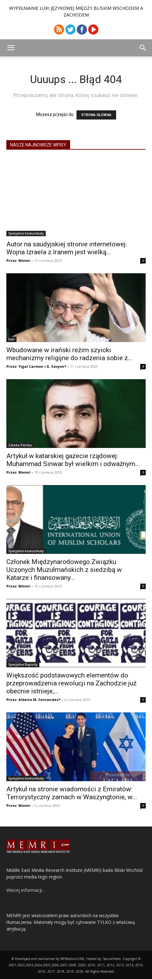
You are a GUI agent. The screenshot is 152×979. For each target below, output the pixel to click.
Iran (11, 339)
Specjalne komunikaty (26, 233)
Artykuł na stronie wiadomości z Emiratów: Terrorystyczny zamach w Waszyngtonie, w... (71, 793)
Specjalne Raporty (22, 664)
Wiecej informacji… (25, 890)
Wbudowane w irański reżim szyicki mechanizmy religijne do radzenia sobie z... (69, 354)
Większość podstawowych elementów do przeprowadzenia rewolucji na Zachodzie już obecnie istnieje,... (71, 683)
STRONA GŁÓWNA (96, 115)
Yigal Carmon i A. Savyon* (42, 366)
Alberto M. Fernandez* (39, 699)
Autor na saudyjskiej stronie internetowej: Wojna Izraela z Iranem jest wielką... (66, 248)
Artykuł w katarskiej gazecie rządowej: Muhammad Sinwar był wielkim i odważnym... (73, 460)
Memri (24, 260)
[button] (11, 47)
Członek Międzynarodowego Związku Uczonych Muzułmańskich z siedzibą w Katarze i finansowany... (64, 569)
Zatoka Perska (20, 445)
